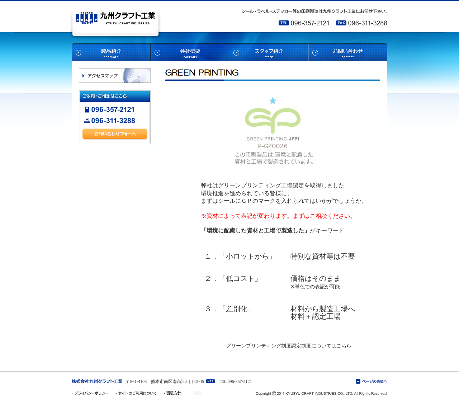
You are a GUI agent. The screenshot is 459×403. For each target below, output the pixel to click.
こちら (343, 346)
